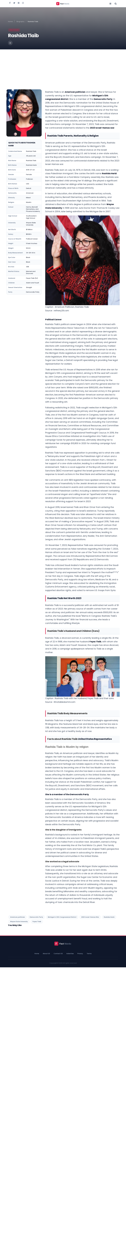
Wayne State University (19, 922)
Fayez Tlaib (36, 922)
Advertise (70, 953)
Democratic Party (36, 917)
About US (46, 953)
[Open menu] (110, 3)
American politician (17, 917)
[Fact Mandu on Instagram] (23, 3)
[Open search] (115, 3)
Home (36, 953)
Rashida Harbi (109, 917)
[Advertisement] (63, 67)
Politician (14, 30)
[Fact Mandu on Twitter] (14, 3)
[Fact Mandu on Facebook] (10, 3)
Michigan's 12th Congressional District (62, 917)
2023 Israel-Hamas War (90, 917)
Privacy (80, 953)
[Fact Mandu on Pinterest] (18, 3)
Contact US (58, 953)
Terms (89, 953)
